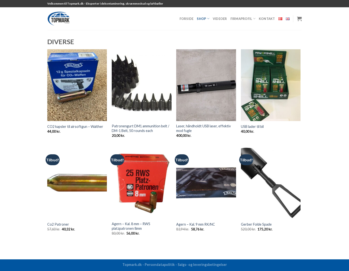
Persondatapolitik (160, 265)
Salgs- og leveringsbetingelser (202, 265)
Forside (187, 19)
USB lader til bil (252, 126)
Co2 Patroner (58, 224)
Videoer (220, 19)
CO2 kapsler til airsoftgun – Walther (75, 126)
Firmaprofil (242, 18)
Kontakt (267, 19)
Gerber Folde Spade (256, 224)
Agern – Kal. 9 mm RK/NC (195, 224)
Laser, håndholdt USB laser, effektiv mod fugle (203, 128)
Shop (203, 18)
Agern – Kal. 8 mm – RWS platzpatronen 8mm (131, 226)
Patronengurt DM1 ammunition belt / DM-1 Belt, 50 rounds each (140, 128)
